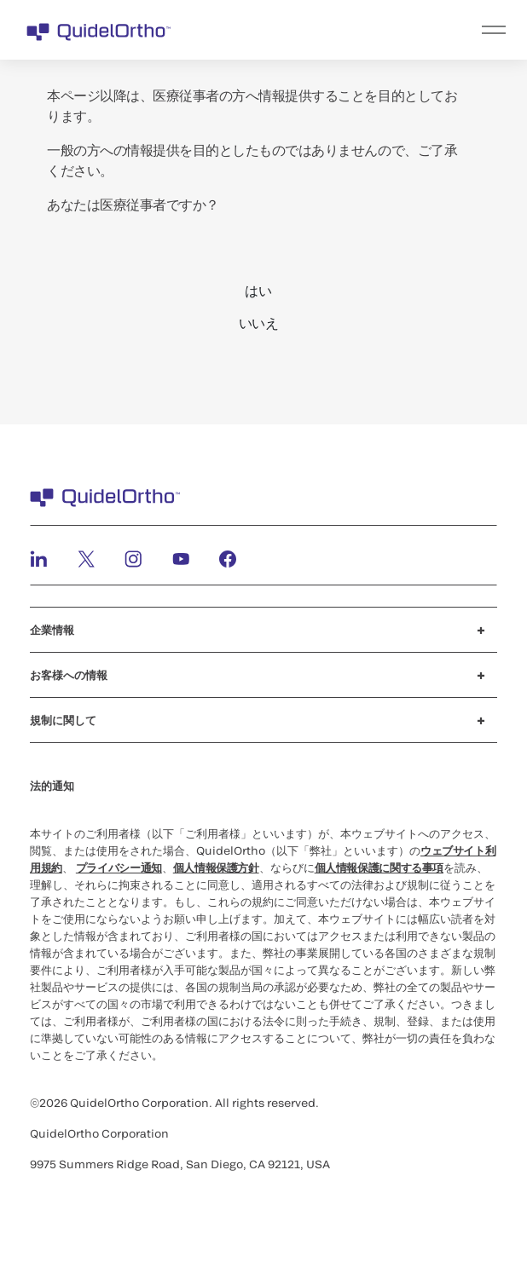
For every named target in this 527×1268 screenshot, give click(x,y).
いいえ (259, 322)
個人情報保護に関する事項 (379, 867)
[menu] (368, 30)
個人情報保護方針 (216, 867)
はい (258, 290)
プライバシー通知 (119, 867)
